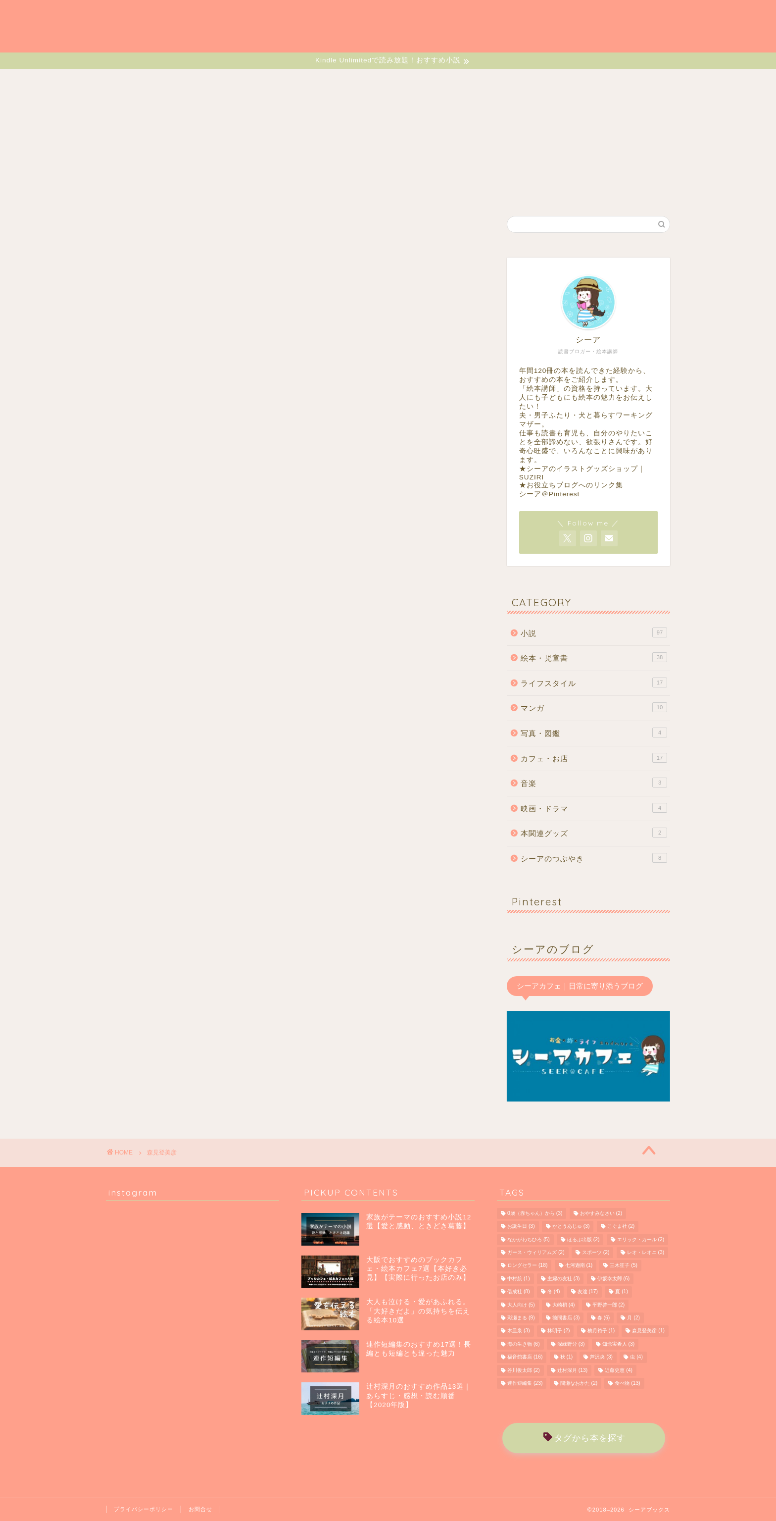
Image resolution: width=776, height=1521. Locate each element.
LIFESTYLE (409, 81)
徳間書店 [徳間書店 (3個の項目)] (566, 1317)
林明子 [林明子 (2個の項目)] (558, 1331)
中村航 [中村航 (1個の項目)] (518, 1278)
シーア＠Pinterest (549, 494)
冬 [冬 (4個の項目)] (553, 1292)
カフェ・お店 (594, 758)
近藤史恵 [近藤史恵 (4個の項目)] (618, 1370)
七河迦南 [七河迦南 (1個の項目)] (579, 1265)
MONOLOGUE (600, 81)
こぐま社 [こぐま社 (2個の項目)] (621, 1226)
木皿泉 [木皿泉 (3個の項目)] (518, 1331)
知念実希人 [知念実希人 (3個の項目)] (618, 1344)
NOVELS (222, 81)
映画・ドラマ (594, 808)
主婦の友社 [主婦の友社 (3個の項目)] (563, 1278)
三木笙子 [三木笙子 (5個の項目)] (623, 1265)
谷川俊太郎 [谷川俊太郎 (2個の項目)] (523, 1370)
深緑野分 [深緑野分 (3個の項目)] (571, 1344)
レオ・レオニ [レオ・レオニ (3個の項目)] (646, 1252)
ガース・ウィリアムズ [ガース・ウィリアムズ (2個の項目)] (536, 1252)
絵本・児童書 (594, 657)
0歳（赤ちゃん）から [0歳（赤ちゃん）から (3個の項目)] (534, 1213)
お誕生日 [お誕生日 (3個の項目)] (521, 1226)
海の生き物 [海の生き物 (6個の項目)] (523, 1344)
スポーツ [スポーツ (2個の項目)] (596, 1252)
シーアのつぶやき (594, 858)
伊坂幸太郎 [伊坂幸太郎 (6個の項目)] (613, 1278)
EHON (282, 81)
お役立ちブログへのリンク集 (575, 485)
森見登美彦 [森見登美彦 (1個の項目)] (648, 1331)
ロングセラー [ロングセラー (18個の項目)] (527, 1265)
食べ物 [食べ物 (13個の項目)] (627, 1383)
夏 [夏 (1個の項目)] (621, 1292)
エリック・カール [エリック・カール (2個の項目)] (641, 1239)
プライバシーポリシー (143, 1509)
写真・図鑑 (594, 732)
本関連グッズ (594, 833)
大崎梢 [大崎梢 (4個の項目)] (563, 1305)
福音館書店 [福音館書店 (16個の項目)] (524, 1357)
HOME (161, 81)
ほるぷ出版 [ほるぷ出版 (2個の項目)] (583, 1239)
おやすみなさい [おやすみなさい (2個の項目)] (601, 1213)
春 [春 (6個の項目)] (603, 1317)
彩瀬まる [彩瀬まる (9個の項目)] (521, 1317)
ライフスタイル (594, 682)
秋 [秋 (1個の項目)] (566, 1357)
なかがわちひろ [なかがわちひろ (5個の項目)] (528, 1239)
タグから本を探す (584, 1438)
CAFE (472, 81)
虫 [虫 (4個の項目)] (636, 1357)
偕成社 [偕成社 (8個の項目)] (518, 1292)
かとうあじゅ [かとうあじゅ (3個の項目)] (571, 1226)
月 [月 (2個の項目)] (633, 1317)
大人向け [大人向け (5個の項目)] (521, 1305)
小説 (594, 632)
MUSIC (528, 81)
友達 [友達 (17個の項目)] (588, 1292)
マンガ (594, 707)
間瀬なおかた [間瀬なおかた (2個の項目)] (579, 1383)
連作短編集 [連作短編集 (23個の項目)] (524, 1383)
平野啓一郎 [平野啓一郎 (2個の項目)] (608, 1305)
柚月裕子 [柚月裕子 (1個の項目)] (601, 1331)
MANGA (341, 81)
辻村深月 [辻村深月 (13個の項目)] (572, 1370)
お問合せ (200, 1509)
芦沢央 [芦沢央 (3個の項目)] (601, 1357)
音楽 (594, 782)
